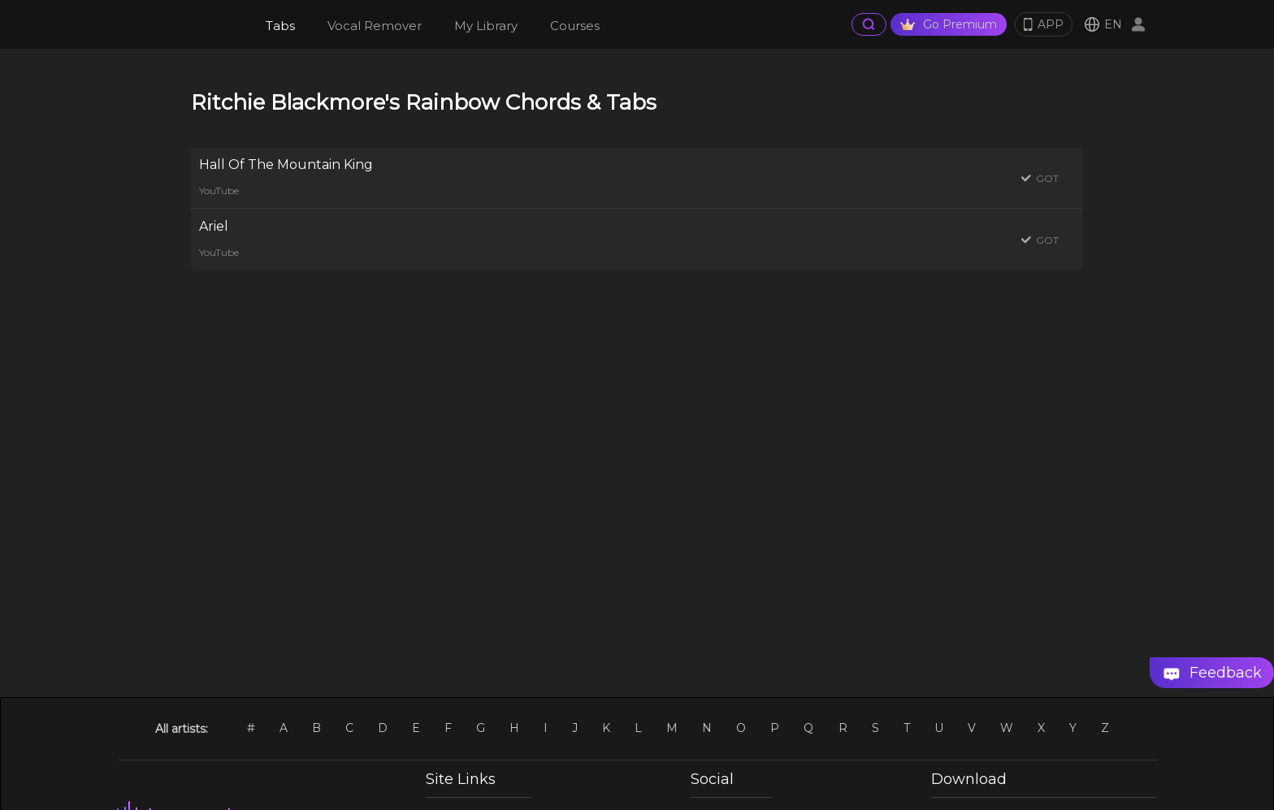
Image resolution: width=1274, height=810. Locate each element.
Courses (575, 25)
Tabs (280, 25)
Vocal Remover (374, 25)
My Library (486, 25)
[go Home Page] (183, 24)
